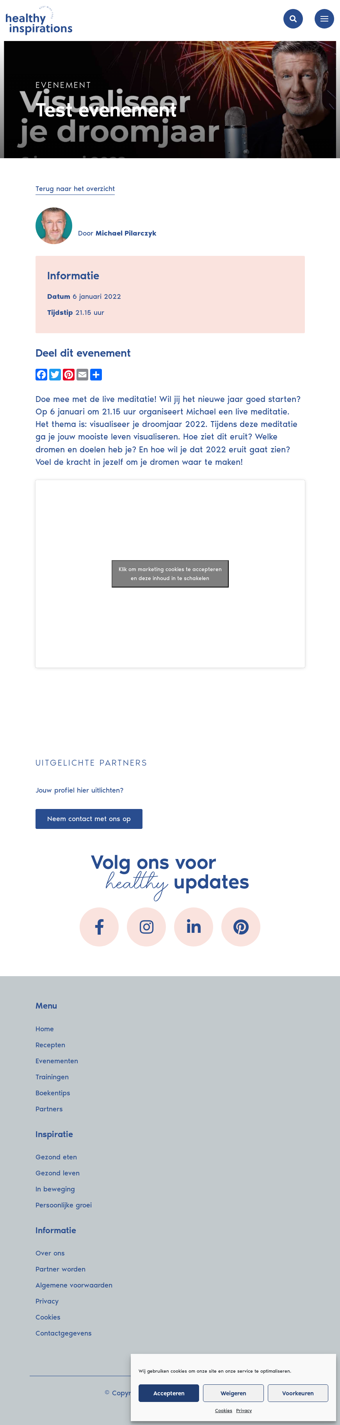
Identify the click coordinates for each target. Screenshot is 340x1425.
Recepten (50, 1045)
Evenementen (57, 1061)
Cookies (223, 1410)
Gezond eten (56, 1157)
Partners (49, 1109)
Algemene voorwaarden (74, 1285)
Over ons (50, 1253)
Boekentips (53, 1093)
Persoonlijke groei (64, 1205)
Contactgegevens (64, 1333)
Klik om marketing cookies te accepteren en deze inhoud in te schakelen (170, 574)
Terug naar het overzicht (75, 188)
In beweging (55, 1189)
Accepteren (169, 1393)
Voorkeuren (298, 1393)
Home (45, 1029)
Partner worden (60, 1269)
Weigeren (233, 1393)
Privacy (244, 1410)
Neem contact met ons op (89, 818)
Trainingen (52, 1077)
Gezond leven (58, 1173)
